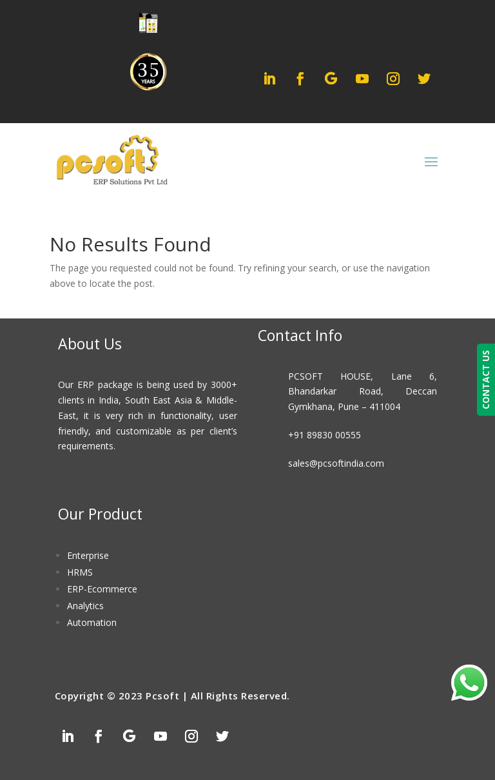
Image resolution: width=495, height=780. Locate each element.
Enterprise (88, 555)
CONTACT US (486, 379)
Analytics (85, 606)
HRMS (80, 572)
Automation (92, 622)
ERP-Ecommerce (102, 589)
